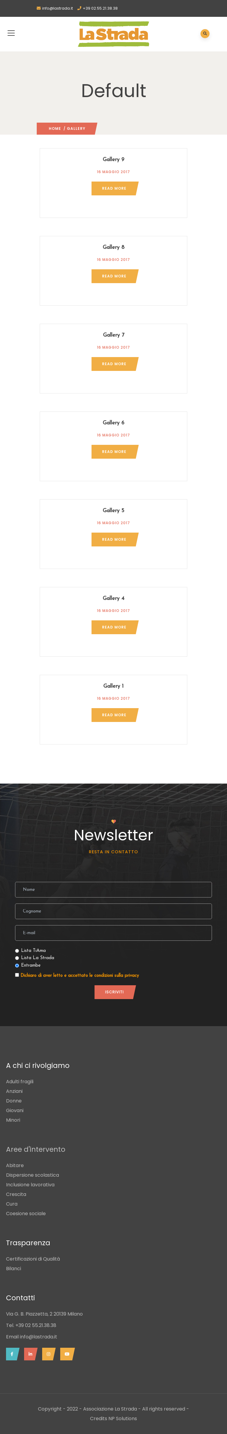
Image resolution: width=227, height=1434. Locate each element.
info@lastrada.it (57, 8)
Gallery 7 (113, 335)
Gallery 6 (113, 423)
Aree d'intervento (35, 1149)
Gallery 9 (113, 160)
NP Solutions (122, 1418)
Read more (114, 188)
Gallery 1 (113, 686)
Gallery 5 (113, 511)
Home (55, 128)
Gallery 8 (113, 247)
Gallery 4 (113, 598)
